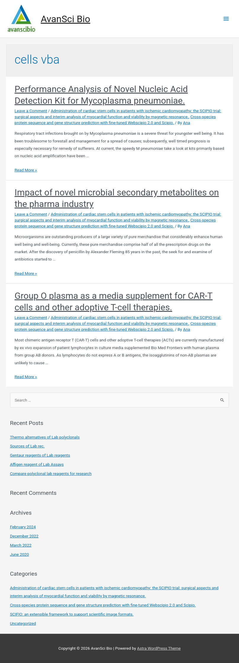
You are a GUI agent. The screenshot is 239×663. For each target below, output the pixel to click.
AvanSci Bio (65, 19)
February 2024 (23, 526)
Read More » (25, 170)
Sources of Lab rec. (27, 446)
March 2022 (21, 545)
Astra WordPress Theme (158, 648)
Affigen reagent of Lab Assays (37, 464)
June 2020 (19, 554)
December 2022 (24, 536)
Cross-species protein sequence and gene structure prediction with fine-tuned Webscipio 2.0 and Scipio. (103, 605)
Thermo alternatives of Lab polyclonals (45, 437)
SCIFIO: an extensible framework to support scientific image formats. (72, 614)
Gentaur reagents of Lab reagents (40, 455)
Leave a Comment (30, 110)
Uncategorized (23, 623)
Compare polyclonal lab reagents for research (51, 473)
